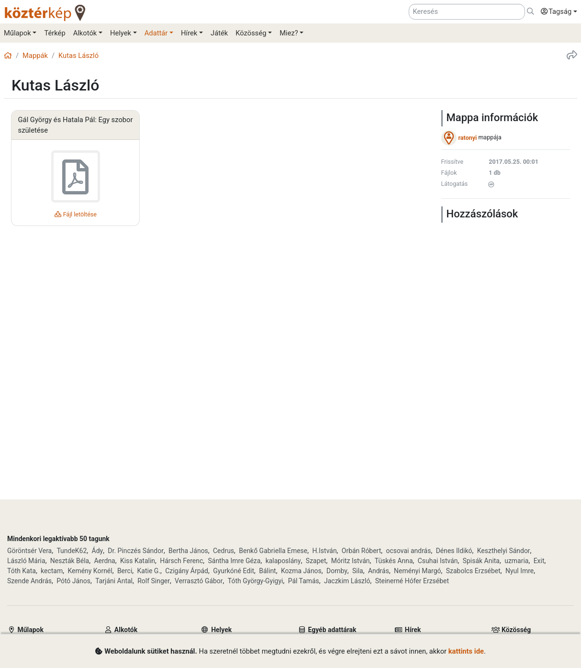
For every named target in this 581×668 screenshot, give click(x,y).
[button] (556, 12)
